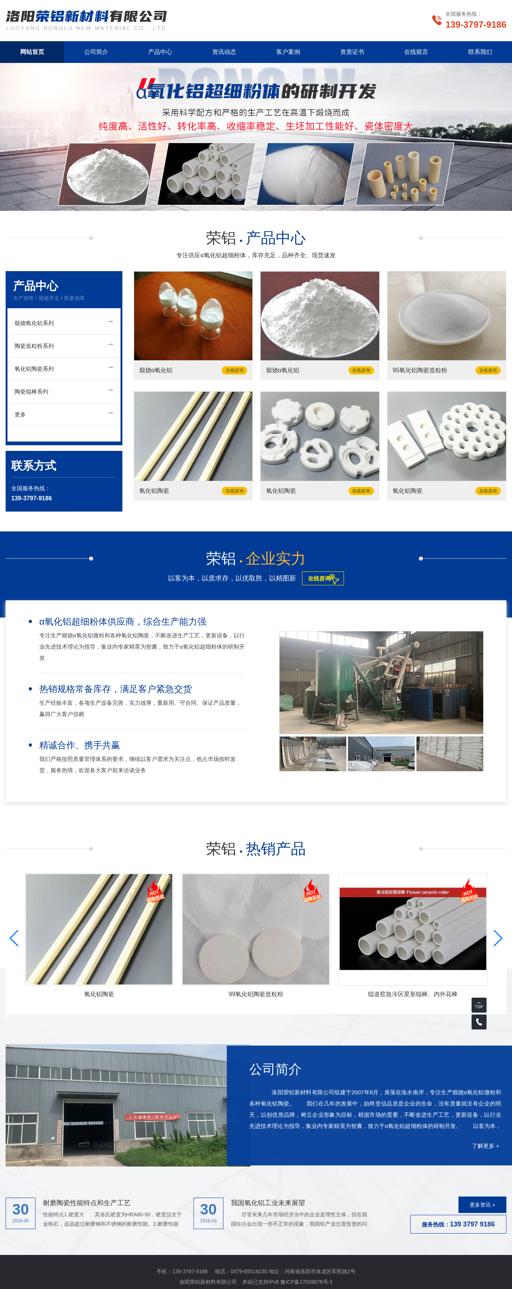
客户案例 (288, 52)
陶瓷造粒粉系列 (64, 344)
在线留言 (416, 52)
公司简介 (96, 52)
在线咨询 (235, 370)
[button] (238, 200)
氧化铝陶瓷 (154, 491)
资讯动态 (224, 52)
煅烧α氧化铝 (156, 370)
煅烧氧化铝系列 (64, 322)
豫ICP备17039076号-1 (306, 1282)
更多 (64, 413)
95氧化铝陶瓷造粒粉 (420, 370)
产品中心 (160, 52)
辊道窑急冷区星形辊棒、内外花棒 (413, 994)
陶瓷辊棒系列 (64, 390)
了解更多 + (485, 1146)
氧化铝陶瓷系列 (64, 367)
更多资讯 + (482, 1205)
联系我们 (480, 52)
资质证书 (352, 52)
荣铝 (256, 238)
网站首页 (32, 52)
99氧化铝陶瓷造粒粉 (256, 994)
